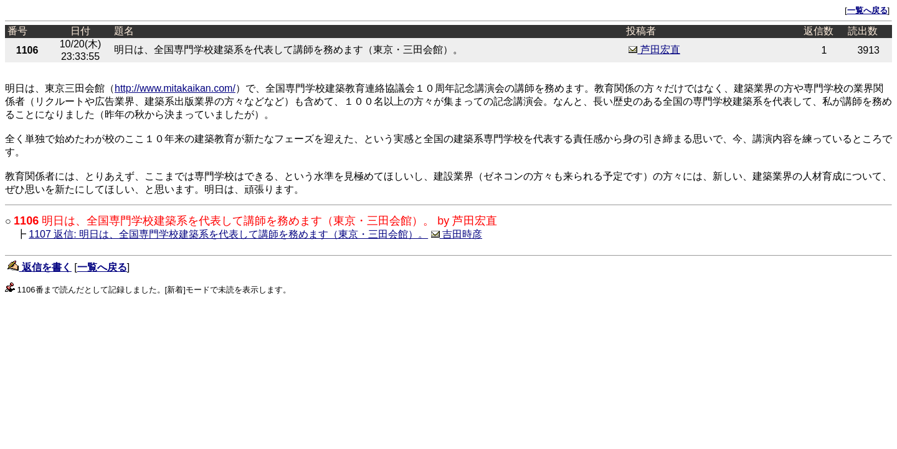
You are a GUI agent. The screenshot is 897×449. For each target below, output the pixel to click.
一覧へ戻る (867, 10)
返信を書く (39, 267)
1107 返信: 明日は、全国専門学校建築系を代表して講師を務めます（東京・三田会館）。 (228, 234)
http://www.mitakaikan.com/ (175, 88)
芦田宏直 (654, 49)
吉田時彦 (456, 234)
